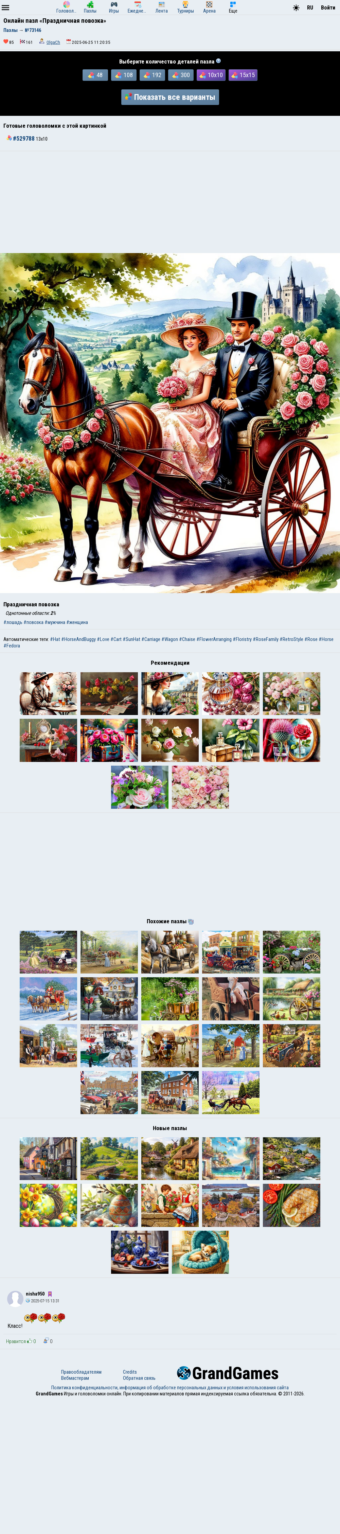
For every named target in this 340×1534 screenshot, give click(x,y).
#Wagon (169, 639)
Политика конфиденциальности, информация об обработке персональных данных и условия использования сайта (170, 1521)
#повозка (33, 622)
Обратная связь (139, 1512)
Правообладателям (81, 1506)
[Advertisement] (170, 202)
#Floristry (242, 639)
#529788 (21, 138)
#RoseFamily (266, 639)
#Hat (55, 639)
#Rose (311, 639)
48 (95, 75)
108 (124, 75)
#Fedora (11, 646)
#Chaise (187, 639)
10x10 (211, 75)
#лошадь (12, 622)
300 (181, 75)
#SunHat (131, 639)
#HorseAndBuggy (78, 639)
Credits (130, 1506)
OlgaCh (53, 42)
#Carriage (150, 639)
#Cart (116, 639)
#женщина (77, 622)
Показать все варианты (170, 97)
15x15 (243, 75)
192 (152, 75)
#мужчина (54, 622)
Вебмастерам (75, 1512)
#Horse (326, 639)
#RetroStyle (291, 639)
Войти (328, 7)
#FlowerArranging (214, 639)
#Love (103, 639)
